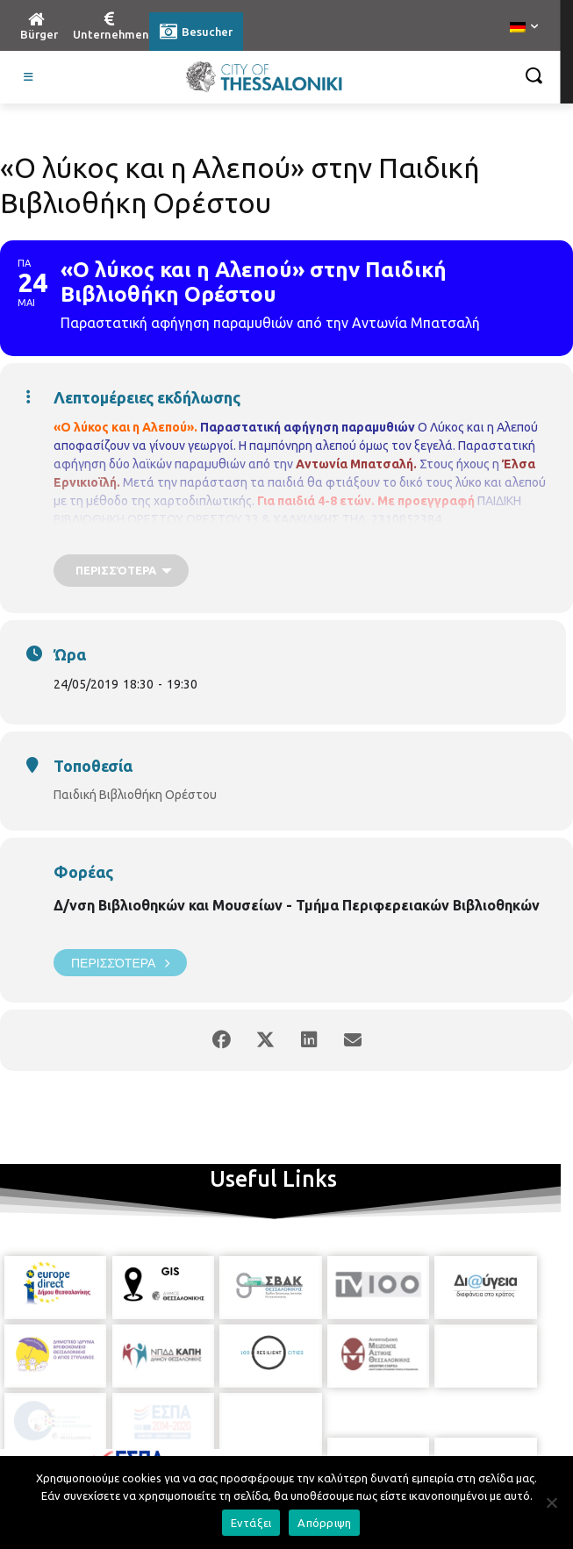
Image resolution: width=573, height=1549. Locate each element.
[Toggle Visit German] (29, 77)
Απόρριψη (324, 1523)
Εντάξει (251, 1523)
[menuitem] (523, 28)
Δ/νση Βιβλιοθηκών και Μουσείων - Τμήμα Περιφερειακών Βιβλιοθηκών (297, 905)
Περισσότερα (120, 963)
